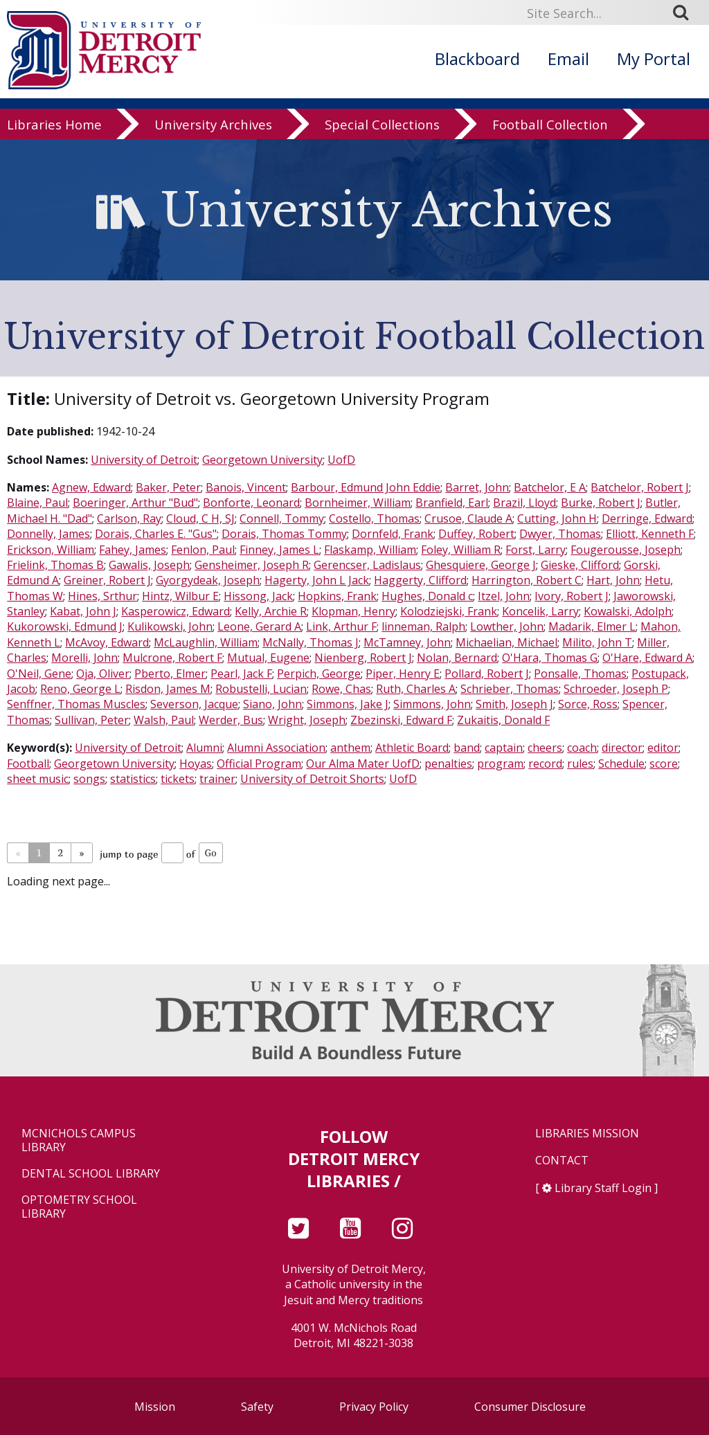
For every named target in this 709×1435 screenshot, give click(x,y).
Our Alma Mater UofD (363, 763)
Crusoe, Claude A (468, 518)
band (467, 747)
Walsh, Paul (164, 720)
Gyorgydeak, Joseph (208, 580)
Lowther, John (507, 626)
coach (582, 747)
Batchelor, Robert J (640, 487)
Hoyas (195, 763)
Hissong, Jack (258, 596)
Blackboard (477, 58)
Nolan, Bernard (457, 657)
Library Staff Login (603, 1187)
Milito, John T (597, 642)
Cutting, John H (557, 518)
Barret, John (477, 487)
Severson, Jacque (194, 704)
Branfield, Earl (451, 502)
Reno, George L (80, 688)
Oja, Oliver (102, 673)
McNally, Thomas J (310, 642)
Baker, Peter (168, 487)
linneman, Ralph (423, 626)
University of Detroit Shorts (312, 778)
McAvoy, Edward (107, 642)
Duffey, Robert (476, 533)
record (545, 763)
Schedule (621, 763)
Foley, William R (461, 549)
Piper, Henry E (403, 673)
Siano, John (272, 704)
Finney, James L (279, 549)
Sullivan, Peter (92, 720)
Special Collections (382, 132)
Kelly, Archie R (271, 611)
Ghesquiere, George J (481, 564)
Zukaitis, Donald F (503, 720)
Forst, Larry (535, 549)
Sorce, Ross (588, 704)
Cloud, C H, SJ (200, 518)
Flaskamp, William (370, 549)
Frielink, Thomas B (55, 564)
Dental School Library (90, 1173)
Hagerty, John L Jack (316, 580)
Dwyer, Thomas (560, 533)
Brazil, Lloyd (524, 502)
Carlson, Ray (129, 518)
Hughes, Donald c (427, 596)
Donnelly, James (48, 533)
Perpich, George (319, 673)
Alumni (204, 747)
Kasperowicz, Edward (175, 611)
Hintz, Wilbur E (180, 596)
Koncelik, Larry (540, 611)
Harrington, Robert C (527, 580)
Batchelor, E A (550, 487)
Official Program (259, 763)
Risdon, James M (167, 688)
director (622, 747)
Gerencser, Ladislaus (367, 564)
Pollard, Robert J (487, 673)
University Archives (213, 132)
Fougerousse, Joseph (626, 549)
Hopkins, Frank (337, 596)
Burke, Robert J (600, 502)
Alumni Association (276, 747)
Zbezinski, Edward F (401, 720)
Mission (154, 1406)
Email (568, 58)
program (500, 763)
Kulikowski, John (170, 626)
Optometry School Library (79, 1206)
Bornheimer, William (358, 502)
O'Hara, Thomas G (550, 657)
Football (28, 763)
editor (663, 747)
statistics (133, 778)
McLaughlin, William (206, 642)
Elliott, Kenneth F (650, 533)
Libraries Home (54, 132)
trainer (217, 778)
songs (89, 778)
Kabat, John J (83, 611)
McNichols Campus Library (78, 1140)
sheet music (38, 778)
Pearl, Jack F (241, 673)
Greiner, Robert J (107, 580)
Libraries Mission (587, 1133)
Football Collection (550, 132)
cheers (545, 747)
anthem (350, 747)
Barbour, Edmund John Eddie (365, 487)
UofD (341, 459)
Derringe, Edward (647, 518)
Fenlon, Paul (203, 549)
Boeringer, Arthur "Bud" (135, 502)
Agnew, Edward (91, 487)
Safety (257, 1406)
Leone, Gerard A (259, 626)
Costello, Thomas (374, 518)
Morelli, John (84, 657)
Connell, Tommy (282, 518)
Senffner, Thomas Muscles (76, 704)
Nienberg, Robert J (363, 657)
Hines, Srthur (102, 596)
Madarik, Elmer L (592, 626)
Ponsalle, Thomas (580, 673)
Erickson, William (50, 549)
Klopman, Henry (353, 611)
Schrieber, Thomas (509, 688)
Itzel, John (504, 596)
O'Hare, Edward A (647, 657)
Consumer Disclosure (530, 1406)
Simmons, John (432, 704)
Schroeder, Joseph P (616, 688)
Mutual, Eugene (268, 657)
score (663, 763)
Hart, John (613, 580)
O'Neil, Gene (39, 673)
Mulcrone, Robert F (172, 657)
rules (580, 763)
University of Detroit (144, 459)
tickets (178, 778)
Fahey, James (132, 549)
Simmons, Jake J (347, 704)
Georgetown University (262, 459)
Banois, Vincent (246, 487)
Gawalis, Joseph (149, 564)
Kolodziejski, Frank (448, 611)
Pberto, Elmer (170, 673)
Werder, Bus (231, 720)
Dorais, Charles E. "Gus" (156, 533)
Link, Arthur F (341, 626)
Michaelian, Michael (506, 642)
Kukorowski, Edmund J (65, 626)
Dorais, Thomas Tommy (284, 533)
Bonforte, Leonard (251, 502)
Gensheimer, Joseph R (252, 564)
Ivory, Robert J (572, 596)
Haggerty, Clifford (420, 580)
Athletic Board (412, 747)
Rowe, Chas (341, 688)
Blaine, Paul (37, 502)
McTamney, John (407, 642)
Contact (562, 1160)
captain (504, 747)
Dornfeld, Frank (392, 533)
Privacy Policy (374, 1406)
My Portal (653, 58)
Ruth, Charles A (416, 688)
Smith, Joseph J (514, 704)
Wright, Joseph (306, 720)
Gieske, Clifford (580, 564)
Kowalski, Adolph (628, 611)
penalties (448, 763)
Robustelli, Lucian (261, 688)
